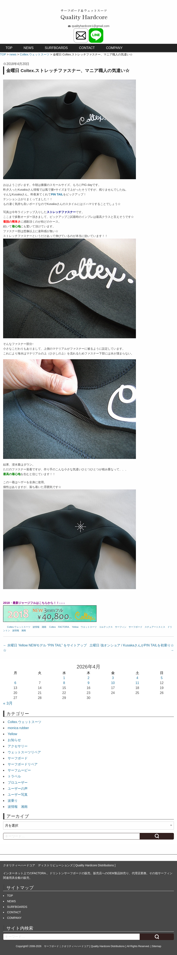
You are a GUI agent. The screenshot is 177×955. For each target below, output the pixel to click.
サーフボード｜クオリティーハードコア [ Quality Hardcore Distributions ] (85, 946)
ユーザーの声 (18, 788)
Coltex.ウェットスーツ (18, 627)
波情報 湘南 (39, 627)
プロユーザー (18, 782)
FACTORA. (64, 627)
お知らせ (14, 740)
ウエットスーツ (89, 627)
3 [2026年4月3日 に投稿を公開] (113, 678)
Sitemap (156, 946)
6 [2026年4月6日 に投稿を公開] (15, 683)
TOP (9, 48)
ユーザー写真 (18, 794)
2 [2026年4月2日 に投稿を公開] (88, 678)
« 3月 (8, 703)
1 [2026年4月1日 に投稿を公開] (64, 678)
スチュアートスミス (155, 627)
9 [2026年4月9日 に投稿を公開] (88, 683)
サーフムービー (19, 770)
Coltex (52, 627)
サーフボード (135, 627)
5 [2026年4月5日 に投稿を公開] (162, 678)
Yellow (75, 627)
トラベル (14, 776)
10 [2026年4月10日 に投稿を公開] (113, 683)
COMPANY (114, 48)
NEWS (29, 48)
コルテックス (106, 627)
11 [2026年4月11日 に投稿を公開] (137, 683)
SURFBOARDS (56, 48)
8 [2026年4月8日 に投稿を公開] (64, 683)
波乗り (13, 800)
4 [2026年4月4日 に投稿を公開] (137, 678)
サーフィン (120, 627)
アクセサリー (18, 746)
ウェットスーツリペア (24, 752)
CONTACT (87, 48)
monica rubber (18, 728)
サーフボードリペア (23, 764)
